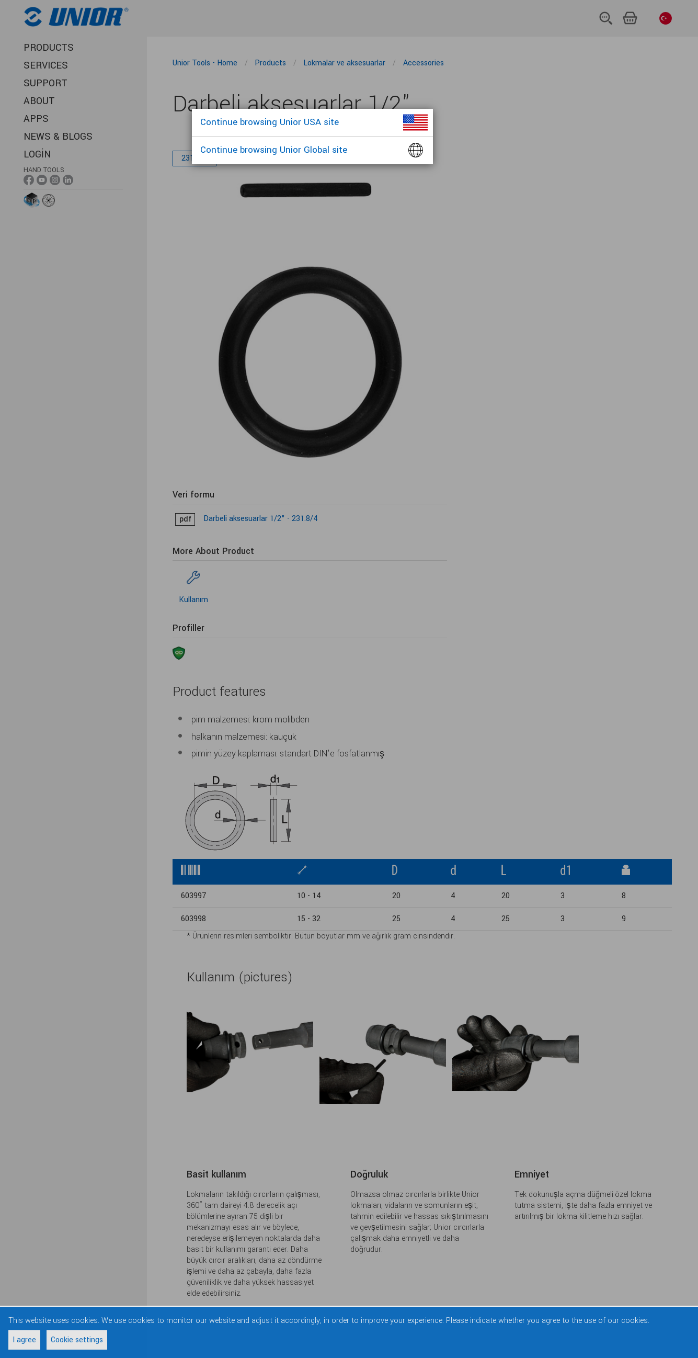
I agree (24, 1339)
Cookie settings (77, 1339)
